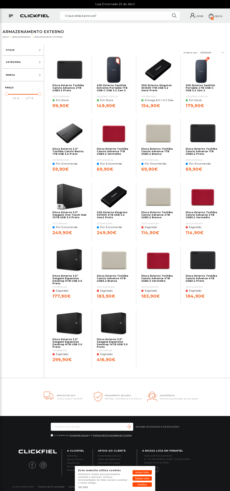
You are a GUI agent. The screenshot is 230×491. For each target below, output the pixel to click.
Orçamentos (73, 463)
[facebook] (34, 465)
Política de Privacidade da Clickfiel (112, 435)
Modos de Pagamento (109, 459)
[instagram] (43, 465)
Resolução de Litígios (109, 463)
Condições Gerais (79, 435)
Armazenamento (21, 37)
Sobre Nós (72, 456)
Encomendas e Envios (109, 456)
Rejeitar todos (142, 478)
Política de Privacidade (51, 487)
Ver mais (83, 487)
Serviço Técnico (75, 459)
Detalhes (142, 484)
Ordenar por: (204, 52)
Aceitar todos (142, 472)
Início (6, 37)
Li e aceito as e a (93, 435)
